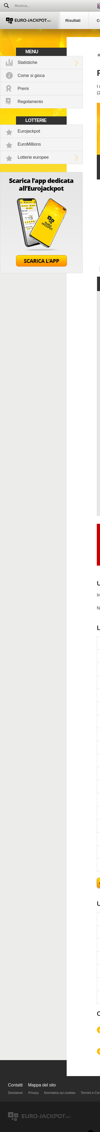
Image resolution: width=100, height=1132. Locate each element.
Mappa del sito (42, 1085)
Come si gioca (31, 75)
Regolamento (30, 101)
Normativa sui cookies (59, 1093)
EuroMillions (29, 144)
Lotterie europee (33, 157)
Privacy (33, 1093)
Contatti (15, 1085)
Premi (23, 88)
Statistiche (27, 62)
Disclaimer (15, 1093)
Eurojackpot (29, 131)
